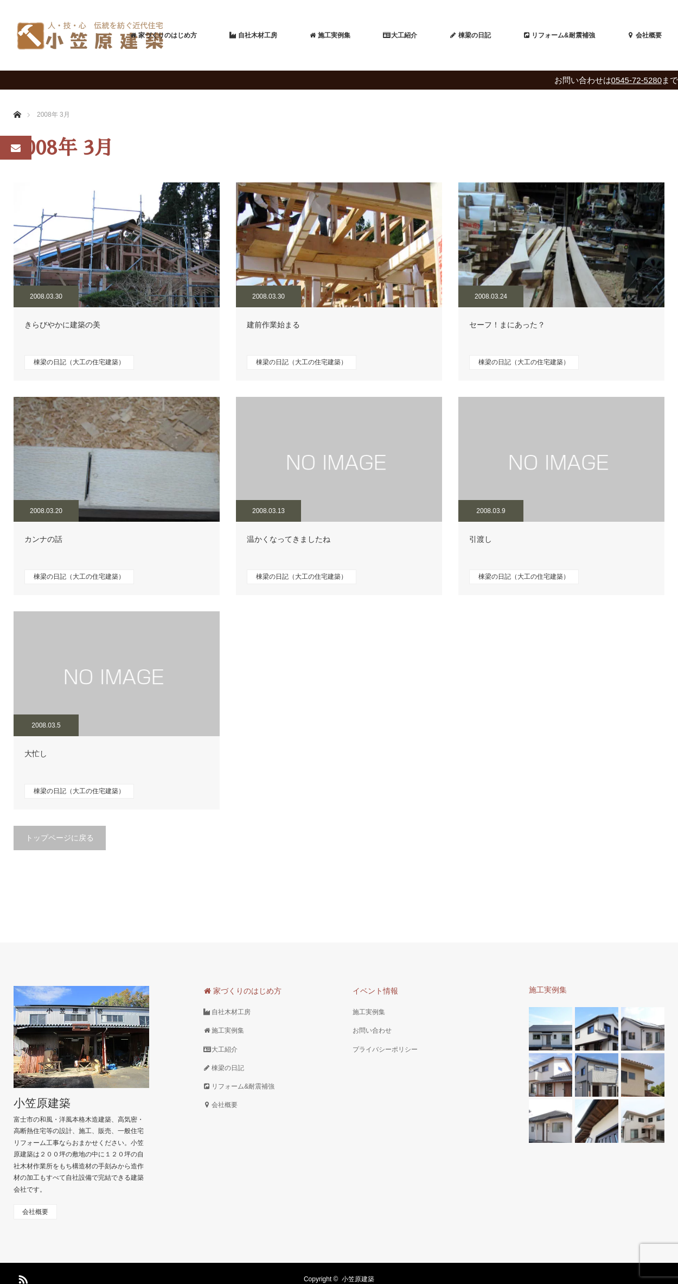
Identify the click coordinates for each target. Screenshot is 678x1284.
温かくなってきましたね (288, 539)
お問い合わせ (372, 1030)
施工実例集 (369, 1012)
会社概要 (35, 1212)
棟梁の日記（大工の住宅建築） (79, 362)
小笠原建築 (42, 1103)
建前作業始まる (273, 324)
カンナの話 (43, 539)
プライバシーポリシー (385, 1049)
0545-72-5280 (636, 80)
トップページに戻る (59, 837)
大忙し (35, 753)
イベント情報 (375, 990)
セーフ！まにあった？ (507, 324)
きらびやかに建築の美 (62, 324)
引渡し (480, 539)
